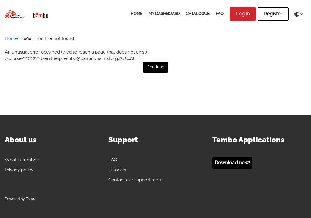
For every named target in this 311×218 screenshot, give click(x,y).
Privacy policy (19, 170)
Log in (243, 14)
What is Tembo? (22, 160)
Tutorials (117, 170)
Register (273, 14)
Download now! (232, 162)
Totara (31, 199)
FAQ (112, 160)
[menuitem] (296, 13)
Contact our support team (135, 180)
